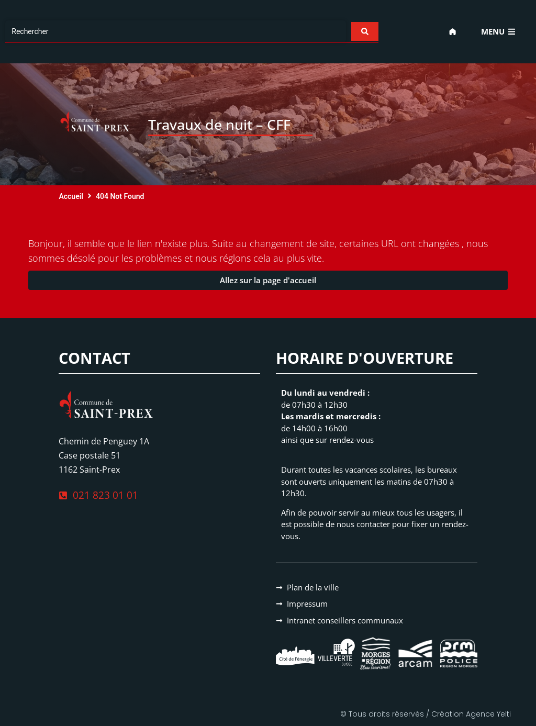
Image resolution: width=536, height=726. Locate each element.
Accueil (71, 196)
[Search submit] (364, 31)
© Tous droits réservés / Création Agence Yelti (425, 714)
